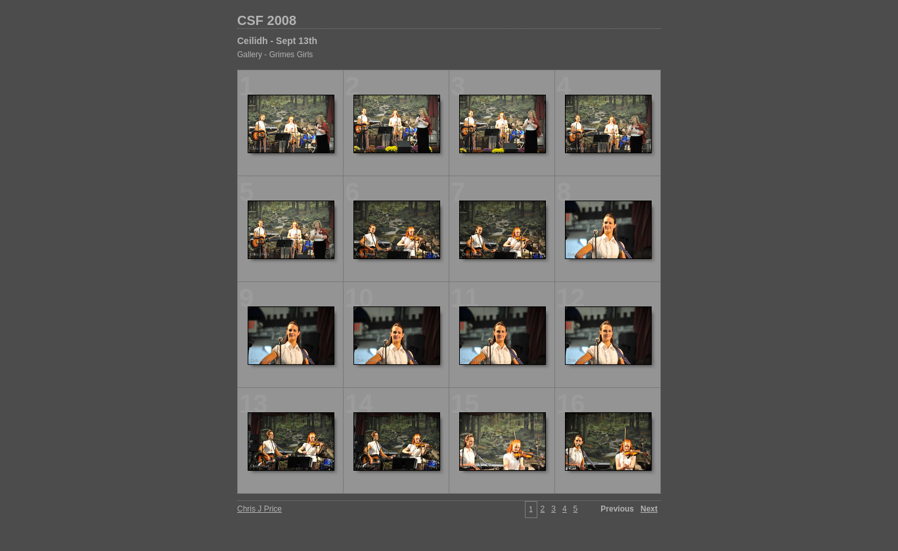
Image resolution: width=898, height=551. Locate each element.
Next (649, 509)
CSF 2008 (266, 20)
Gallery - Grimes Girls (275, 54)
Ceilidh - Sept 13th (277, 41)
